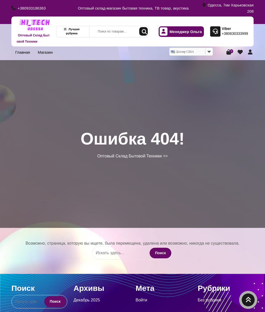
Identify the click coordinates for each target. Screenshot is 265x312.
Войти (141, 300)
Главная (22, 52)
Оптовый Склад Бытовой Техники (33, 38)
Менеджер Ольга (181, 31)
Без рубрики (209, 300)
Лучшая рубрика (71, 31)
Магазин (45, 52)
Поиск (143, 31)
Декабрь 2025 (86, 300)
